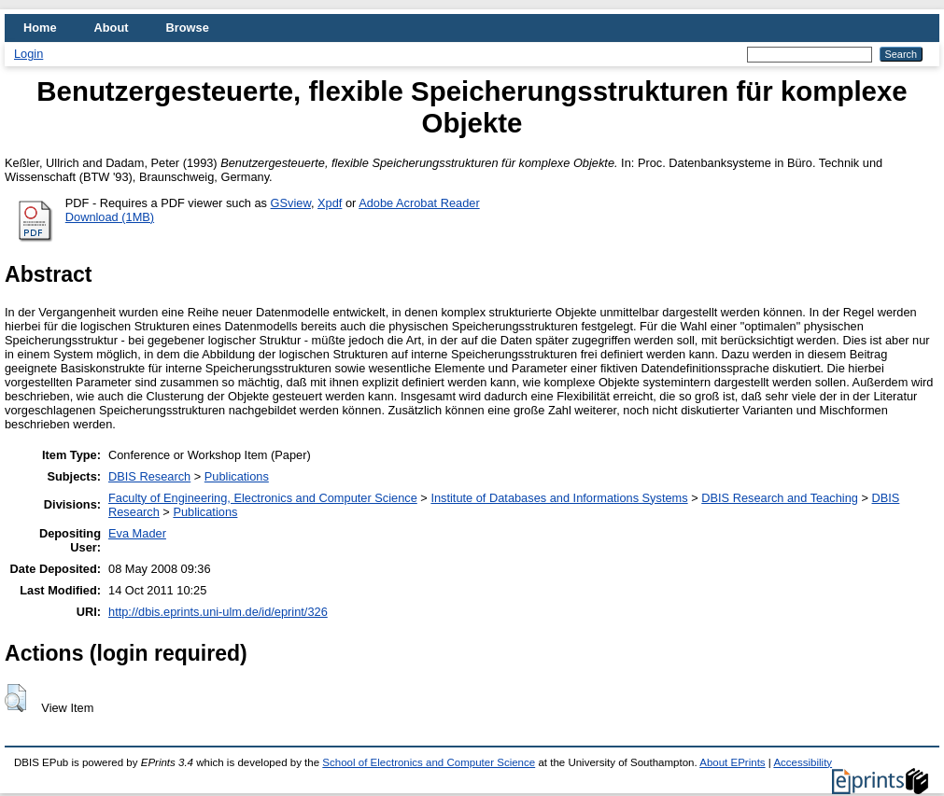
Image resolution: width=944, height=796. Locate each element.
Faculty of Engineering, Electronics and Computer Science (262, 498)
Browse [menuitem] (187, 28)
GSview (291, 203)
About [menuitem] (111, 28)
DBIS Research (149, 476)
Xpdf (329, 203)
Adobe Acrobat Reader (419, 203)
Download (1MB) (109, 217)
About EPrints (732, 762)
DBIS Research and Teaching (779, 498)
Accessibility (802, 762)
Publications (236, 476)
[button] (15, 698)
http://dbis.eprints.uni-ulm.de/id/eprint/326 (218, 612)
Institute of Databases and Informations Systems (558, 498)
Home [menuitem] (40, 28)
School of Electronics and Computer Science (428, 762)
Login (28, 54)
